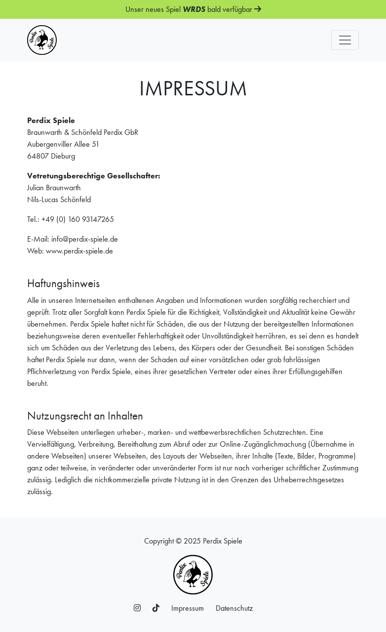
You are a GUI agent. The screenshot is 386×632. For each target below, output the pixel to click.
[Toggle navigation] (345, 40)
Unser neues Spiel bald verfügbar (193, 9)
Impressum (187, 608)
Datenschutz (234, 608)
